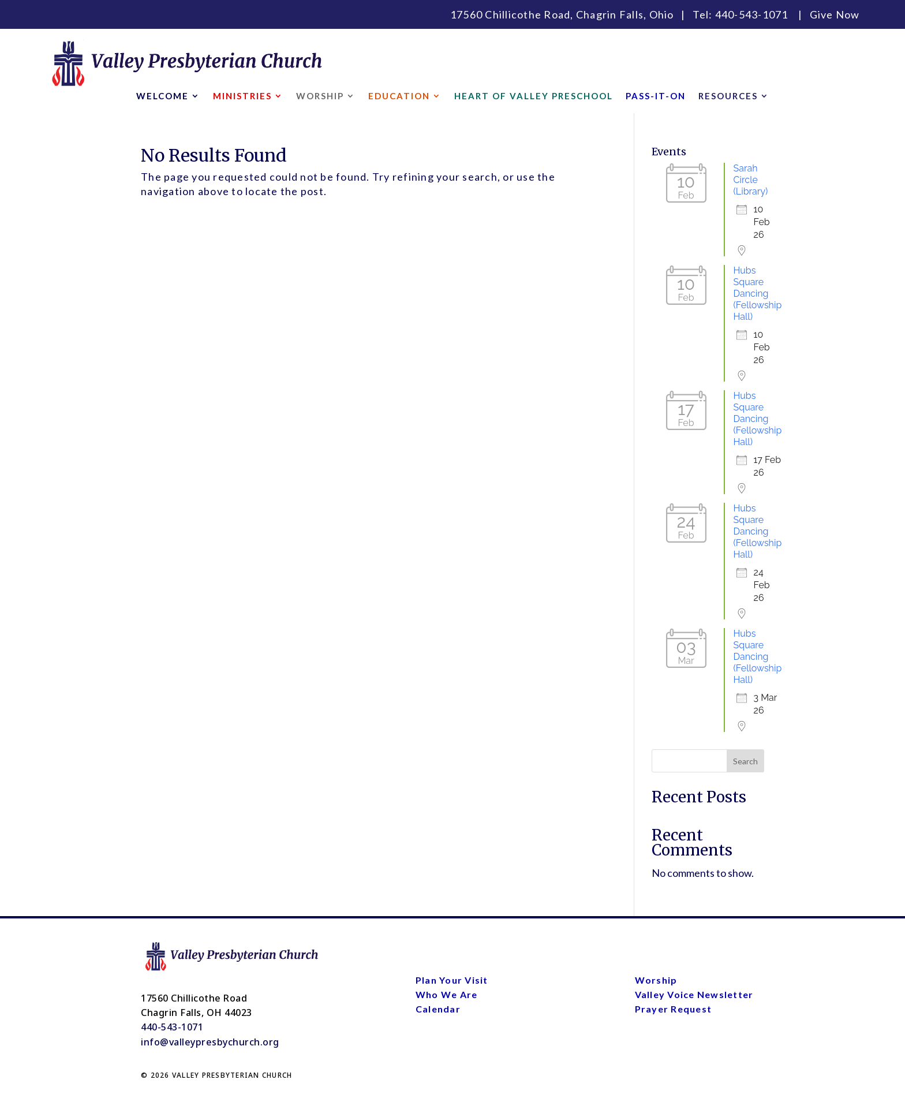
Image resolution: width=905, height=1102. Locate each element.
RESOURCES (728, 96)
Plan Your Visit (452, 979)
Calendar (438, 1008)
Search (745, 761)
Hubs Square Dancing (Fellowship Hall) (758, 293)
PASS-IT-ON (656, 96)
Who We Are (447, 994)
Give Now (835, 14)
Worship (656, 979)
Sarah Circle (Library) (751, 180)
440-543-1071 (751, 14)
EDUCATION (399, 96)
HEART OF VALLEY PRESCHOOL (533, 96)
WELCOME (162, 96)
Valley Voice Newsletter (694, 994)
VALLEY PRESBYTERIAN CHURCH (232, 1075)
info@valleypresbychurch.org (210, 1042)
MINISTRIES (242, 96)
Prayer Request (673, 1008)
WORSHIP (320, 96)
